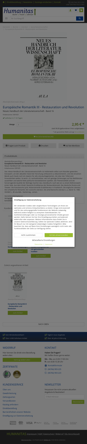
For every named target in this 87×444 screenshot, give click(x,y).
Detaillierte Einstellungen (43, 240)
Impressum (48, 244)
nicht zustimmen (29, 235)
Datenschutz (39, 244)
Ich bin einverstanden (58, 235)
